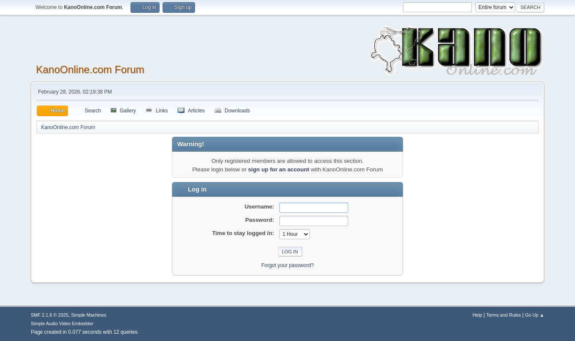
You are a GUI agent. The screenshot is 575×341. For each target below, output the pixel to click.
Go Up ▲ (534, 314)
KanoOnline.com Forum (90, 69)
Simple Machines (88, 314)
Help (477, 314)
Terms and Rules (503, 314)
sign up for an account (278, 169)
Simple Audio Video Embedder (62, 323)
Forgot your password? (287, 265)
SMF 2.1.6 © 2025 (49, 314)
